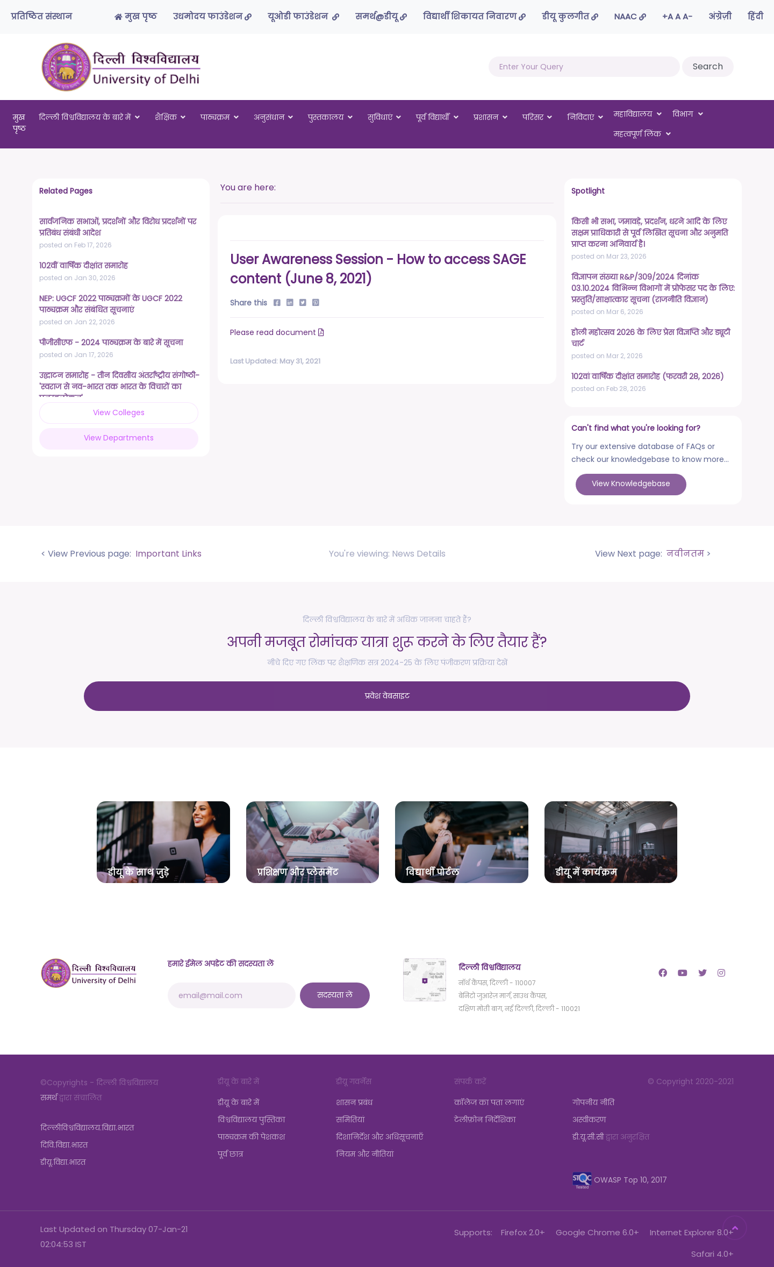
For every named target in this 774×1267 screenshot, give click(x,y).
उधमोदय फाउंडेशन (212, 16)
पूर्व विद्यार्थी (432, 117)
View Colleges (75, 412)
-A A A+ (677, 16)
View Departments (156, 412)
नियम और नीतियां (364, 1145)
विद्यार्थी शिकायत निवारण (474, 16)
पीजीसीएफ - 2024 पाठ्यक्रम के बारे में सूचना (111, 342)
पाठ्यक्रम (215, 117)
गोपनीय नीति (593, 1093)
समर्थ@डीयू (381, 16)
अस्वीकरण (589, 1111)
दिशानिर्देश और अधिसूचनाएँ (379, 1128)
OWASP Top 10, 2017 (619, 1171)
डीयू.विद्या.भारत (62, 1153)
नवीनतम (684, 553)
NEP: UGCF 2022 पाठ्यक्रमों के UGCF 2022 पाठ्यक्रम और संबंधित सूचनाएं (110, 304)
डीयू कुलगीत (570, 16)
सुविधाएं (380, 117)
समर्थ (48, 1089)
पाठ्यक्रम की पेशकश (251, 1128)
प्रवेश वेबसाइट (387, 691)
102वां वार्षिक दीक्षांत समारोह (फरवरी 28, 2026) (647, 376)
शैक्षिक (166, 117)
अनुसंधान (269, 117)
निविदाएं (580, 117)
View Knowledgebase (631, 483)
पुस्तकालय (325, 117)
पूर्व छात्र (230, 1145)
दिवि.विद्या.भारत (64, 1136)
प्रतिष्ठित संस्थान (41, 16)
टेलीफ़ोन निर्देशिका (484, 1111)
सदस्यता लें (335, 986)
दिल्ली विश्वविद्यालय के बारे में (85, 117)
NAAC (630, 16)
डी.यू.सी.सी (588, 1128)
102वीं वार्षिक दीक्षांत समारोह (83, 265)
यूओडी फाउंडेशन (303, 16)
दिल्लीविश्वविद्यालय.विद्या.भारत (87, 1119)
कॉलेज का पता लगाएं (489, 1093)
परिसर (532, 117)
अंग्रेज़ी (720, 16)
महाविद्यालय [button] (638, 114)
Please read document (278, 332)
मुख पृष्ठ (135, 16)
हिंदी (755, 16)
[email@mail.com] (232, 987)
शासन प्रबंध (354, 1093)
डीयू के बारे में (238, 1093)
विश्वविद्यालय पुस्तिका (251, 1111)
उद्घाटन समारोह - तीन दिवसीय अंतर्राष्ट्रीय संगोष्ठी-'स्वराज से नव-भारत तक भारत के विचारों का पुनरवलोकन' (119, 386)
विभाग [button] (687, 114)
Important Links (167, 553)
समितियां (350, 1111)
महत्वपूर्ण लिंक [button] (642, 134)
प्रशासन (486, 117)
